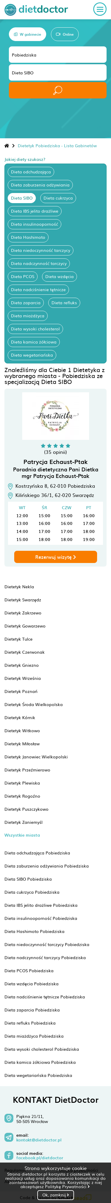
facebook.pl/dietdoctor (39, 1158)
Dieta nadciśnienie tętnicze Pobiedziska (44, 997)
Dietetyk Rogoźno (22, 796)
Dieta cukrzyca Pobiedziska (31, 892)
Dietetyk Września (22, 678)
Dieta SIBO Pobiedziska (28, 879)
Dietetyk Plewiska (22, 783)
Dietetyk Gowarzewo (25, 626)
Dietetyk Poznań (21, 691)
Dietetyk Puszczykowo (26, 809)
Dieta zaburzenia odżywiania (40, 185)
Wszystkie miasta (22, 835)
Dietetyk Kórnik (19, 717)
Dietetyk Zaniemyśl (23, 822)
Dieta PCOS (22, 276)
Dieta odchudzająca (31, 172)
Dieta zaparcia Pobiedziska (32, 1010)
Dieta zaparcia (26, 302)
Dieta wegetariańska (32, 355)
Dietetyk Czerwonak (24, 652)
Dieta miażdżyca (27, 316)
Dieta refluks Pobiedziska (30, 1023)
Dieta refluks (64, 302)
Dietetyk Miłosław (22, 743)
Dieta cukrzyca (58, 198)
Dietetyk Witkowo (22, 730)
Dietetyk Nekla (19, 586)
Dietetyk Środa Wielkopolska (33, 704)
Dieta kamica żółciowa (34, 342)
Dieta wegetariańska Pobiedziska (38, 1075)
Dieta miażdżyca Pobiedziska (34, 1036)
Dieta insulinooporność (34, 224)
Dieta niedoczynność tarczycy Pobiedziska (46, 944)
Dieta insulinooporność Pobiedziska (40, 918)
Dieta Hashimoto (28, 237)
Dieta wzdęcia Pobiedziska (31, 983)
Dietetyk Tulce (18, 639)
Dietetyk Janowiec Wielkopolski (36, 757)
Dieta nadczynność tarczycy (39, 263)
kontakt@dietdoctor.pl (39, 1140)
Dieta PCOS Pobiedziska (29, 970)
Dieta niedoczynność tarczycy (40, 250)
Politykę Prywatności (67, 1186)
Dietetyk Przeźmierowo (27, 770)
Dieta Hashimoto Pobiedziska (34, 931)
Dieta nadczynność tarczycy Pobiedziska (45, 957)
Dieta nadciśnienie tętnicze (38, 289)
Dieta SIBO (22, 198)
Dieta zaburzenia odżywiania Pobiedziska (46, 866)
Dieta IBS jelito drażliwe (34, 211)
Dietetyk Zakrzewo (22, 613)
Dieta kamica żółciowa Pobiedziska (40, 1062)
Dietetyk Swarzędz (22, 600)
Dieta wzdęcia (59, 276)
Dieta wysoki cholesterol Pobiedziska (41, 1049)
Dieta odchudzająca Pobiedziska (37, 853)
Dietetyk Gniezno (21, 665)
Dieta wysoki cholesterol (35, 329)
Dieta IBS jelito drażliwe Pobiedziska (41, 905)
